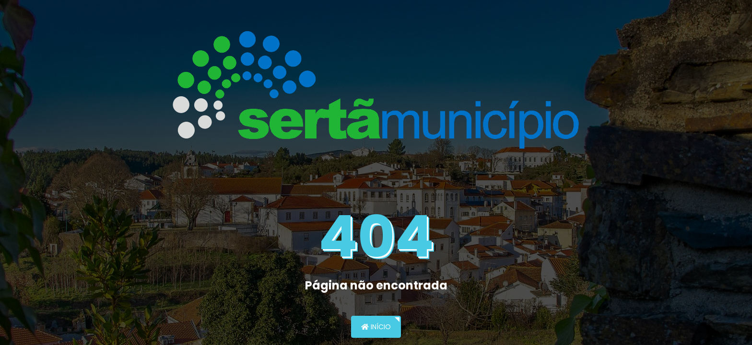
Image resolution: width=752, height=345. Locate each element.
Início (376, 327)
